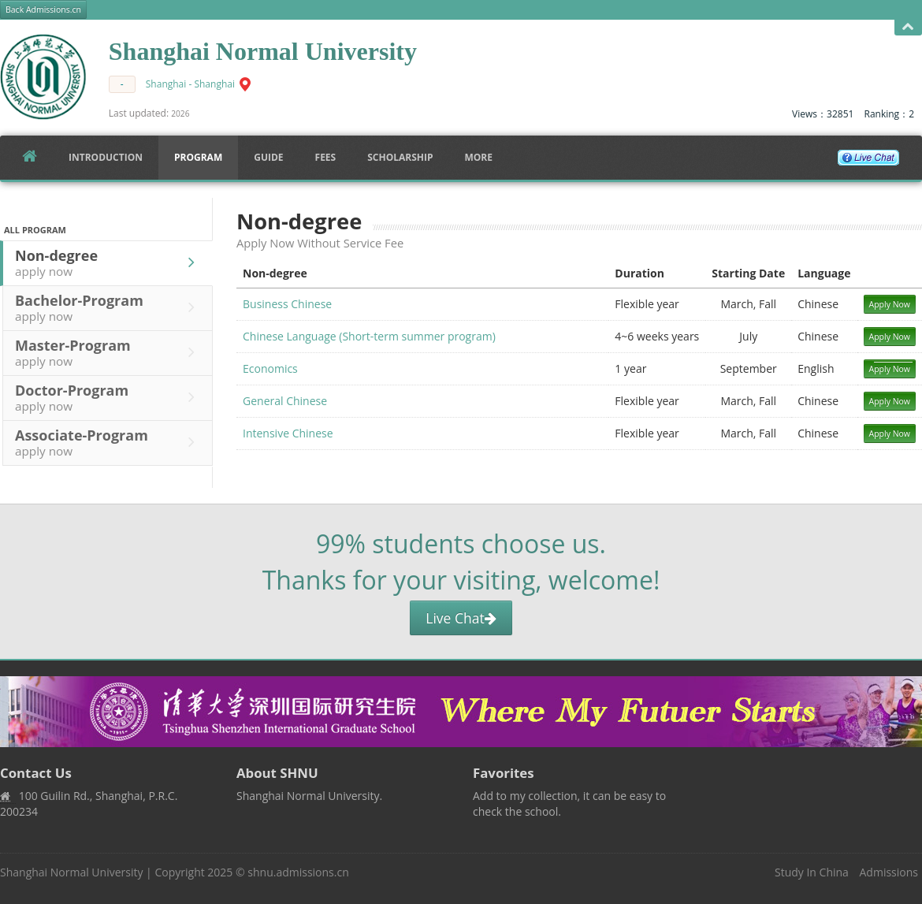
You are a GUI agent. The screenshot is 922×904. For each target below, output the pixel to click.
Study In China (812, 872)
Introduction (106, 157)
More (478, 157)
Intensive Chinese (288, 433)
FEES (325, 157)
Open (908, 27)
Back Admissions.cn (43, 9)
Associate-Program (109, 442)
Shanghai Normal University (71, 872)
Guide (268, 157)
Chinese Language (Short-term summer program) (369, 336)
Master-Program (109, 352)
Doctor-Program (109, 397)
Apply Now (890, 304)
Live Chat (461, 617)
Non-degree (109, 262)
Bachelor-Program (109, 307)
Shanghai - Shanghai (190, 84)
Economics (270, 368)
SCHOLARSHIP (400, 157)
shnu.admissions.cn (297, 872)
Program (198, 157)
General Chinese (285, 400)
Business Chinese (287, 303)
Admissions (889, 872)
